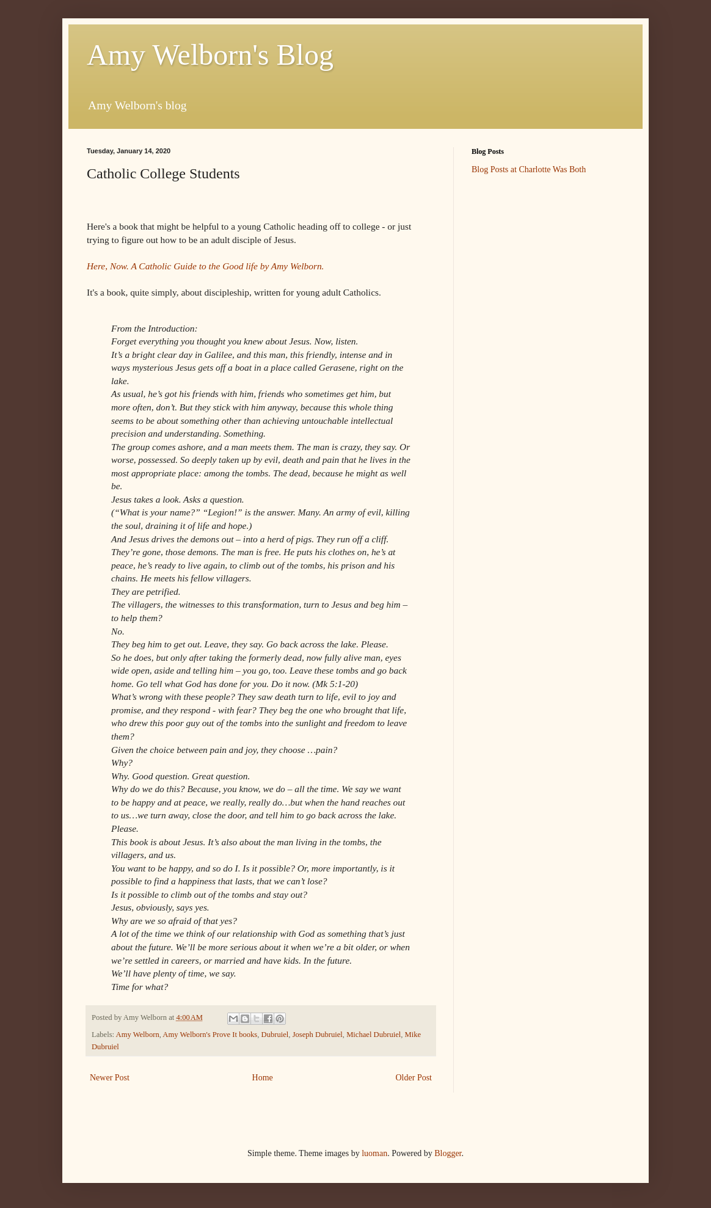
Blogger (447, 1153)
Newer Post (109, 1077)
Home (262, 1077)
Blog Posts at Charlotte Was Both (529, 169)
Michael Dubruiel (373, 1034)
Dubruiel (275, 1034)
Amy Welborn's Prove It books (209, 1034)
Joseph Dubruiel (318, 1034)
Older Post (414, 1077)
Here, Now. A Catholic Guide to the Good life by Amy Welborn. (206, 266)
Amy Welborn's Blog (210, 54)
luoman (374, 1153)
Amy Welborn (137, 1034)
